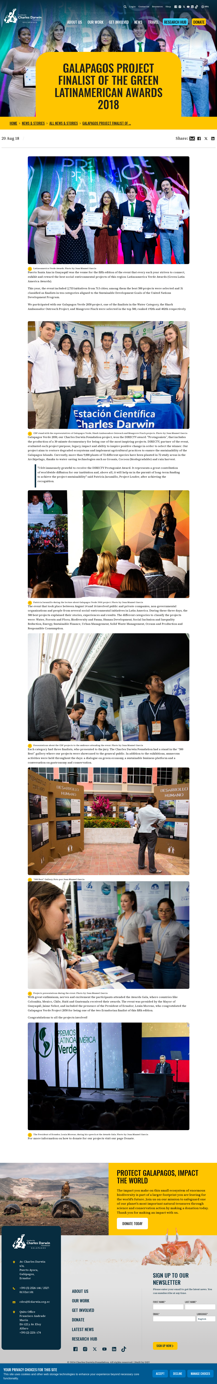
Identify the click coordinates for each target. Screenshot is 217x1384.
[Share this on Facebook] (199, 138)
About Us (80, 1291)
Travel (153, 22)
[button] (176, 7)
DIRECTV (131, 437)
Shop (168, 6)
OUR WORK (95, 22)
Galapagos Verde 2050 (77, 304)
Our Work (80, 1300)
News (138, 22)
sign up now (165, 1346)
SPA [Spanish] (205, 6)
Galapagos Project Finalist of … (106, 123)
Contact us (143, 6)
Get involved (83, 1310)
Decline (177, 1374)
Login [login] (132, 6)
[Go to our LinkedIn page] (113, 1348)
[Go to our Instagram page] (84, 1348)
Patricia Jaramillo (106, 477)
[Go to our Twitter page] (93, 1348)
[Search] (125, 6)
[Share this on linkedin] (213, 138)
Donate (199, 22)
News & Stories (33, 123)
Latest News (83, 1329)
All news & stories (63, 123)
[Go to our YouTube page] (103, 1348)
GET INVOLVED (119, 22)
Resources (157, 6)
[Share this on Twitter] (206, 138)
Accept (160, 1374)
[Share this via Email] (192, 138)
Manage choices (200, 1374)
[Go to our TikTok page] (122, 1348)
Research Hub (175, 22)
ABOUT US (74, 22)
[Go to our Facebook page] (74, 1348)
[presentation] (179, 1331)
